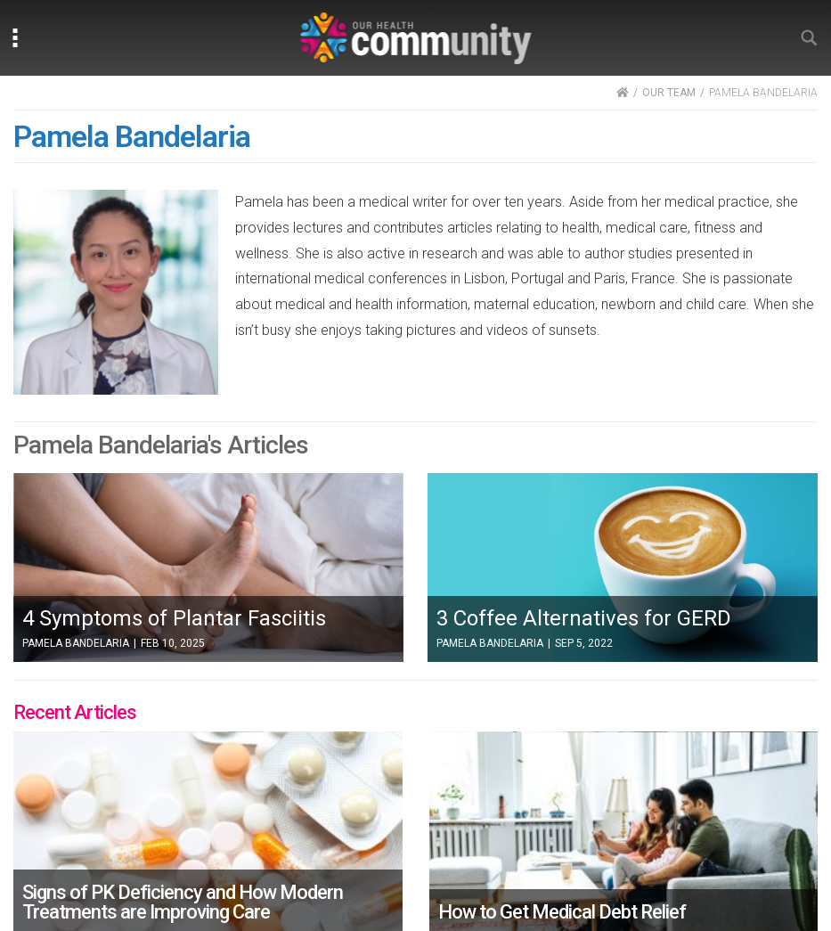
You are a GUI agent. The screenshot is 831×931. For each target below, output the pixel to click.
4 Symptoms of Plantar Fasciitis (174, 618)
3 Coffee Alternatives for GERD (583, 618)
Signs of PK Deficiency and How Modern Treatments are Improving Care (182, 902)
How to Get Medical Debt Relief (562, 912)
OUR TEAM (669, 92)
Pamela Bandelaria (75, 643)
